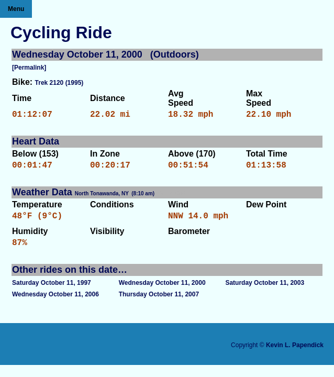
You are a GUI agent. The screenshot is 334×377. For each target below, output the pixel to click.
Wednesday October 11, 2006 (55, 302)
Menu (16, 9)
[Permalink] (29, 67)
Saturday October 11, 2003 (264, 291)
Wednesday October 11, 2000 (162, 291)
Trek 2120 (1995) (59, 82)
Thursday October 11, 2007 (159, 302)
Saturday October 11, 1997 (51, 291)
